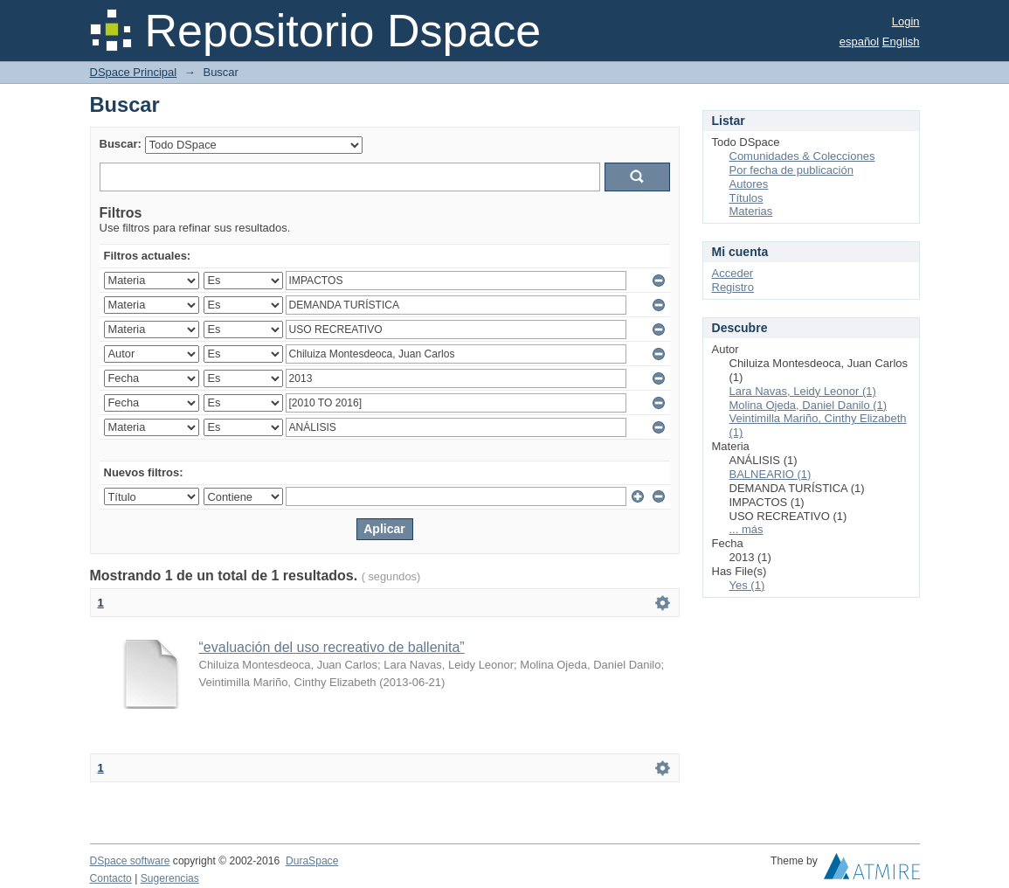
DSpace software (130, 861)
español (860, 41)
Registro (733, 287)
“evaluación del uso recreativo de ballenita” (332, 647)
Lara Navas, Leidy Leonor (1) (802, 391)
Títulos (746, 198)
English (901, 41)
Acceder (733, 273)
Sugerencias (170, 878)
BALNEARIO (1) (770, 474)
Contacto (111, 878)
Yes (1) (747, 585)
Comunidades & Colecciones (802, 156)
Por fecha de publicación (791, 170)
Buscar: (121, 143)
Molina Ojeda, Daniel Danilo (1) (808, 405)
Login (906, 21)
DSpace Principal (133, 72)
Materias (751, 211)
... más (746, 529)
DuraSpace (312, 861)
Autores (749, 184)
